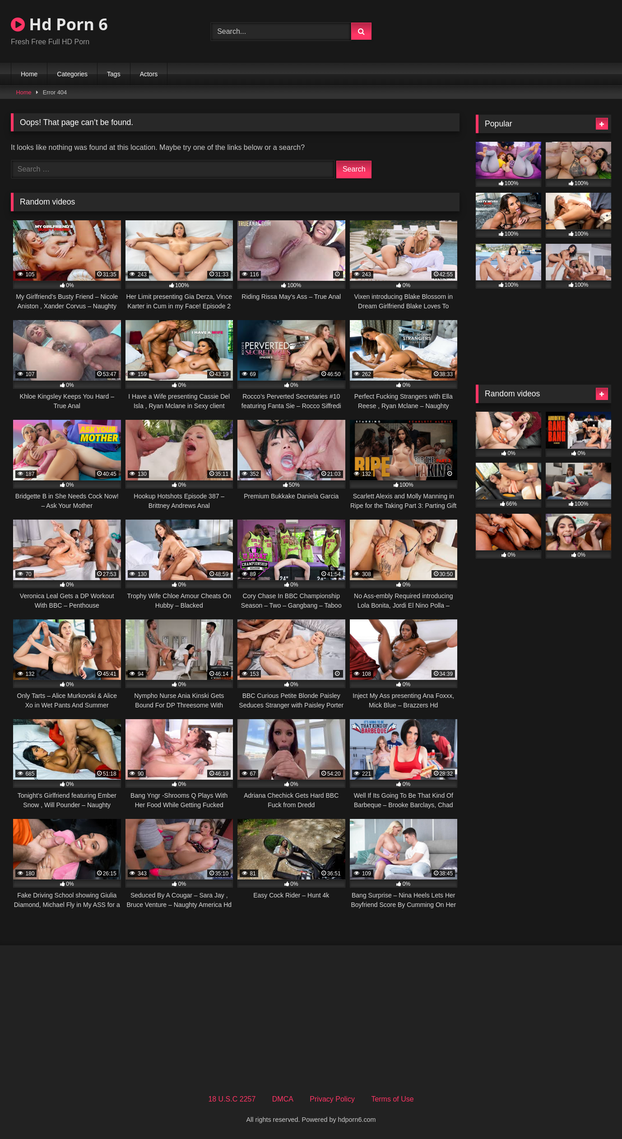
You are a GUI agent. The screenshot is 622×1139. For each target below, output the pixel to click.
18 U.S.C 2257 (231, 1099)
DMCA (282, 1099)
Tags (114, 74)
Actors (149, 74)
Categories (72, 74)
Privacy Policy (332, 1099)
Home (29, 74)
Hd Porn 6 (59, 24)
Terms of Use (392, 1099)
